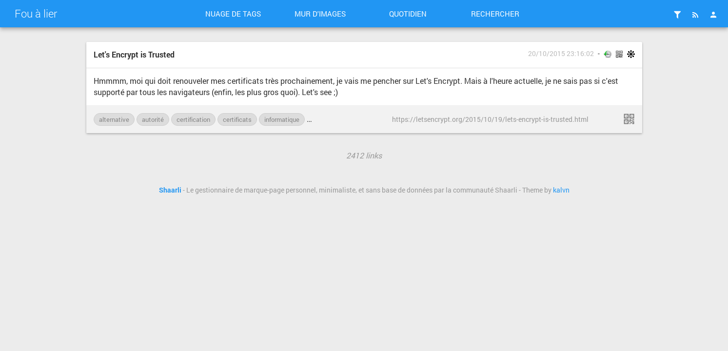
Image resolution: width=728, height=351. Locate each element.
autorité (153, 119)
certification (193, 119)
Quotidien (408, 14)
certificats (237, 119)
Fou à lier (36, 13)
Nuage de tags (233, 14)
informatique (281, 119)
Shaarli (170, 190)
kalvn (561, 190)
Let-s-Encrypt (331, 119)
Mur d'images (320, 14)
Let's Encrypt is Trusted (134, 54)
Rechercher (495, 14)
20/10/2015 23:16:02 (561, 53)
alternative (114, 119)
